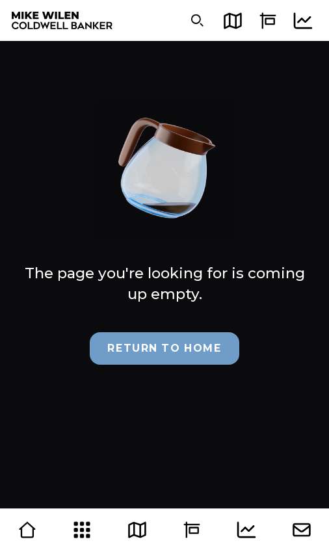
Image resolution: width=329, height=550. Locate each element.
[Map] (232, 20)
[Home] (27, 529)
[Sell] (267, 20)
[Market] (302, 20)
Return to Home (164, 348)
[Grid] (82, 529)
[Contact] (301, 529)
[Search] (197, 20)
